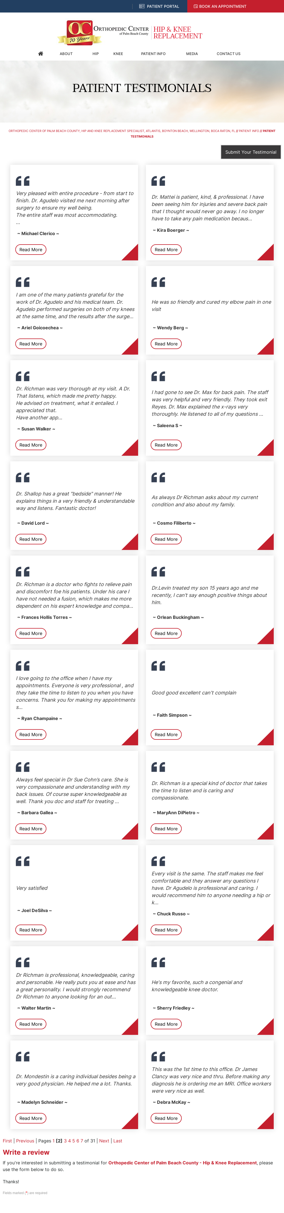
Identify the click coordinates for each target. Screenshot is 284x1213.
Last (117, 1141)
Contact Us (228, 53)
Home (41, 54)
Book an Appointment (222, 6)
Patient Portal (163, 6)
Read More (30, 249)
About (66, 53)
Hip (96, 53)
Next (104, 1141)
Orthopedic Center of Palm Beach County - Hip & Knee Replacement (182, 1162)
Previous (25, 1141)
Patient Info (153, 53)
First (7, 1141)
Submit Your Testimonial (250, 152)
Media (192, 53)
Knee (118, 53)
